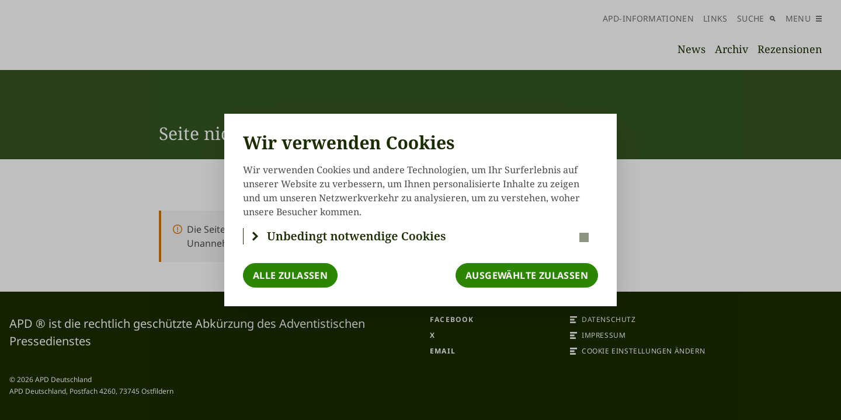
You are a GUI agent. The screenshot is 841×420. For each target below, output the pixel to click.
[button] (421, 236)
